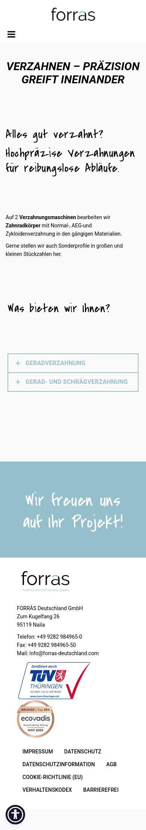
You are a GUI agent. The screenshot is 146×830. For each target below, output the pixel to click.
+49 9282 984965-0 (59, 637)
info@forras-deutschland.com (64, 653)
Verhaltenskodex (47, 790)
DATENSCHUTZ (82, 752)
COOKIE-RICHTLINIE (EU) (52, 777)
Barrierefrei (101, 790)
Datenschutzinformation (58, 764)
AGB (111, 764)
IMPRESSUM (37, 752)
